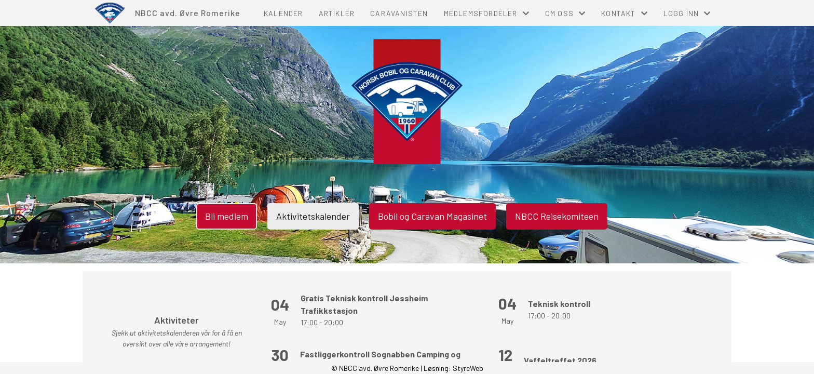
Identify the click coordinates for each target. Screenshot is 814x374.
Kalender (283, 13)
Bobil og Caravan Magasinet (432, 216)
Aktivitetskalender (313, 216)
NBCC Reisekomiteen (557, 216)
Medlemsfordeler (487, 13)
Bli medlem (226, 216)
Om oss (565, 13)
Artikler (337, 13)
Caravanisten (399, 13)
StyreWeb (468, 368)
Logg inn (687, 13)
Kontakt (624, 13)
